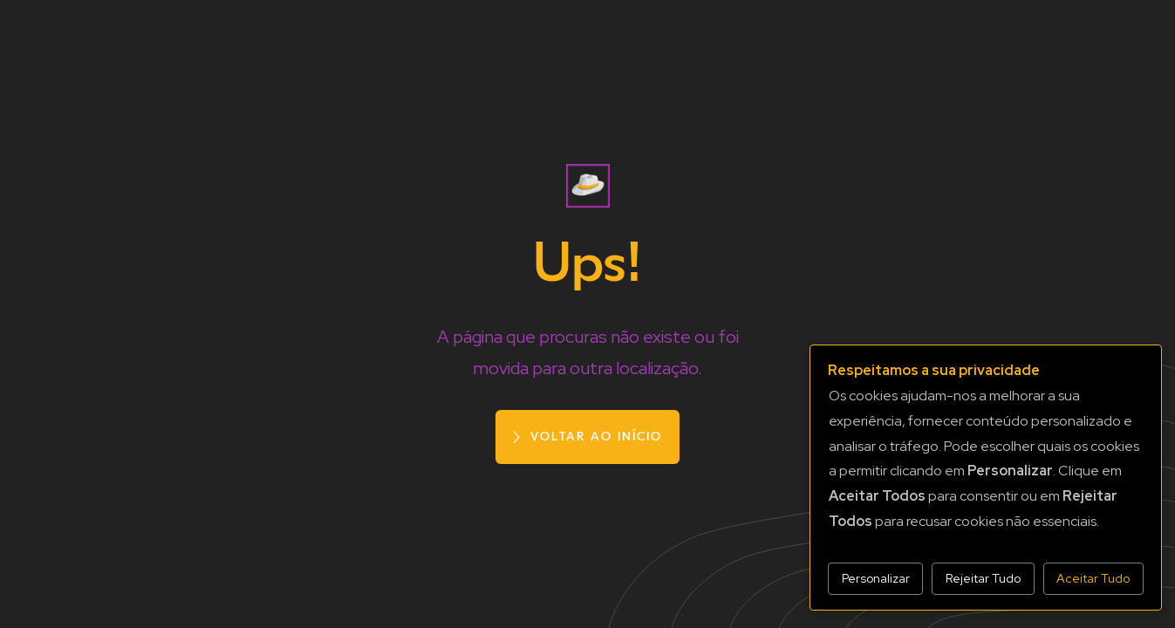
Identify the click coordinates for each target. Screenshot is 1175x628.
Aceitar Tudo (1093, 578)
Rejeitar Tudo (983, 578)
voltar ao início (596, 437)
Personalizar (876, 578)
